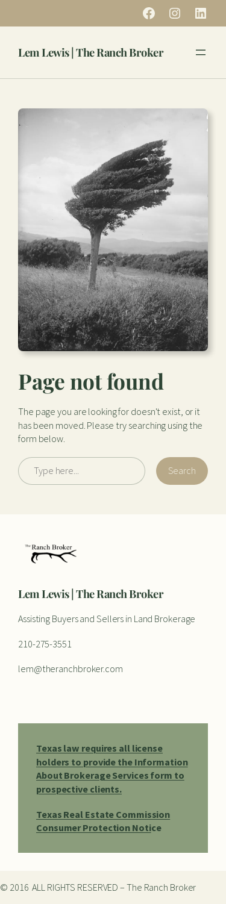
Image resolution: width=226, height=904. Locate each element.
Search (182, 470)
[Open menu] (200, 52)
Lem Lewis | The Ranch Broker (90, 52)
